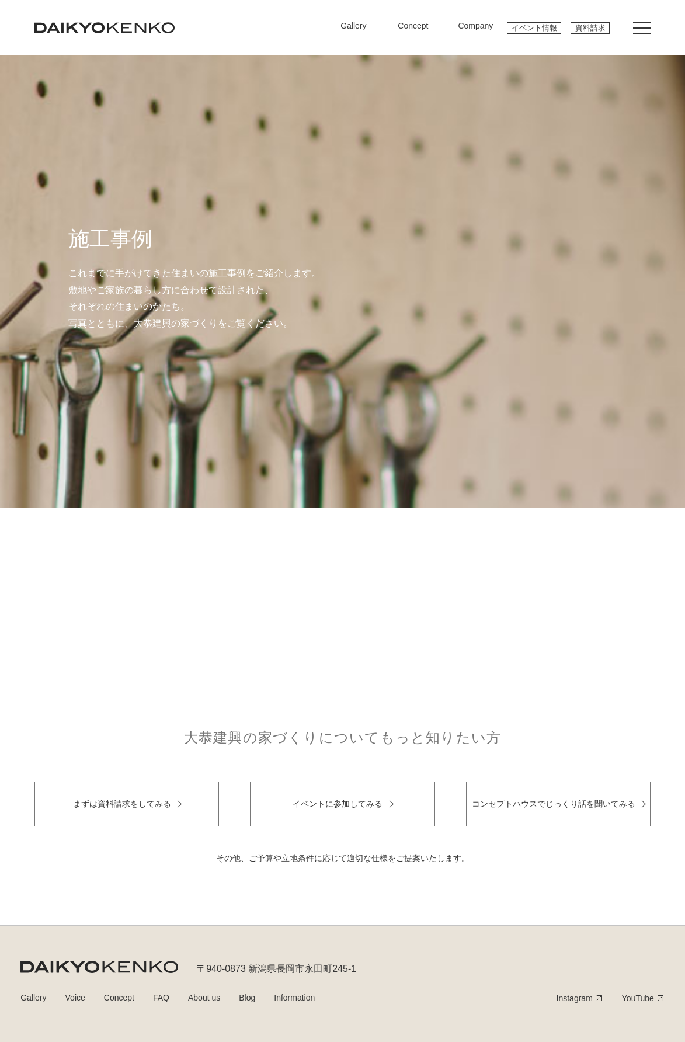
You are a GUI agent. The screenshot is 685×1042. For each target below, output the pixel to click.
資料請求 (590, 27)
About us (204, 997)
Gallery (33, 997)
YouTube (638, 998)
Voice (75, 997)
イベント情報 (534, 27)
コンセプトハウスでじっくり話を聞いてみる (553, 803)
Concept (119, 997)
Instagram (575, 998)
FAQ (161, 997)
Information (294, 997)
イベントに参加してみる (338, 803)
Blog (247, 997)
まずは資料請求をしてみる (122, 803)
